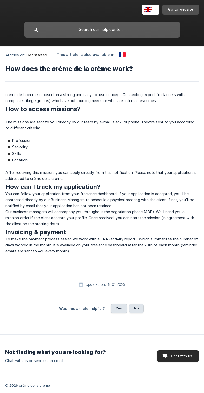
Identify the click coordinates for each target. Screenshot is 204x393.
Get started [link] (36, 55)
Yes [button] (119, 308)
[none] (150, 10)
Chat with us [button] (181, 356)
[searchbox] (102, 30)
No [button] (136, 308)
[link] (122, 54)
